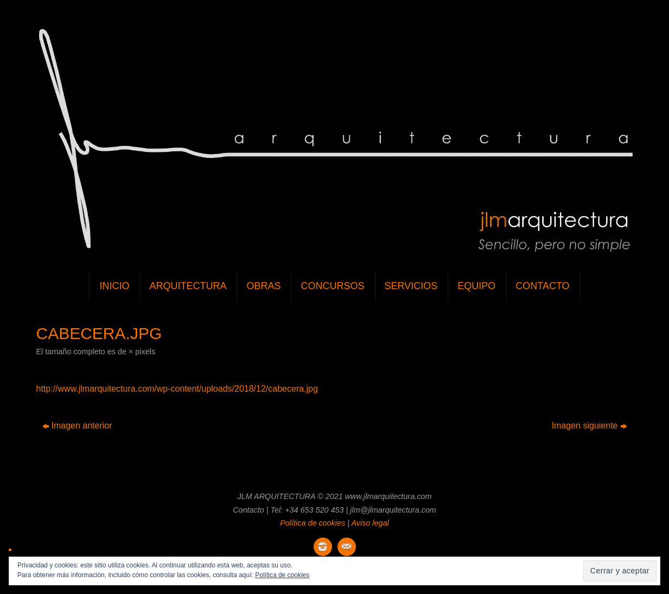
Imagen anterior (77, 425)
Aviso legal (369, 523)
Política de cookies (312, 523)
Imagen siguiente (589, 425)
